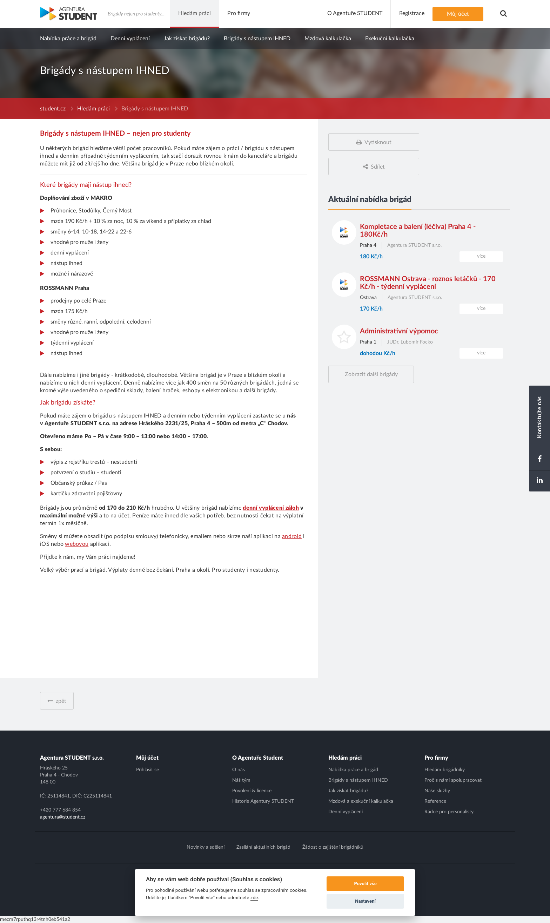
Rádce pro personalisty (449, 811)
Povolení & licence (251, 790)
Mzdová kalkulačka (327, 38)
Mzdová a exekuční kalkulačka (360, 801)
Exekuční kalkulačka (389, 38)
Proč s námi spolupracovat (453, 780)
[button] (503, 14)
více (481, 256)
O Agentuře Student (257, 758)
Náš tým (241, 780)
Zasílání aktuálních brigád (263, 847)
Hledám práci (93, 108)
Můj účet (458, 14)
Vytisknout (377, 142)
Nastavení (365, 901)
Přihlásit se (147, 769)
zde (254, 897)
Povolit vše (365, 883)
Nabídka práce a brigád (68, 38)
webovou (76, 544)
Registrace (411, 13)
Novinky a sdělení (205, 847)
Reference (435, 801)
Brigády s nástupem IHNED (257, 38)
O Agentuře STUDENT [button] (354, 13)
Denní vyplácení (130, 38)
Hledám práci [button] (194, 13)
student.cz (53, 108)
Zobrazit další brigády (371, 374)
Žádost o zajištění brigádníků (332, 847)
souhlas (245, 890)
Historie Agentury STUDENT (263, 801)
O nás (238, 769)
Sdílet (378, 167)
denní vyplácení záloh (271, 508)
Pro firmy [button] (238, 13)
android (292, 536)
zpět (61, 701)
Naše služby (437, 790)
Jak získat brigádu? (187, 38)
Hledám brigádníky (444, 769)
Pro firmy (436, 758)
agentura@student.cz (62, 817)
